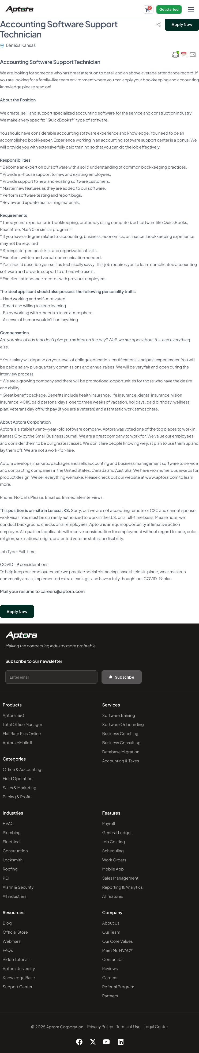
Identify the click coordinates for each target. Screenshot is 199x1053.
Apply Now (182, 24)
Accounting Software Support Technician (59, 29)
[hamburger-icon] (191, 9)
